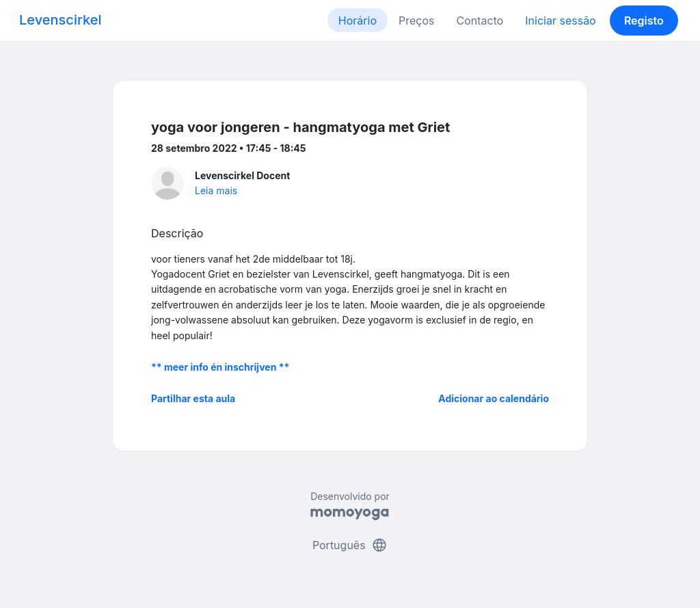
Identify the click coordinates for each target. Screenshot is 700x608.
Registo (644, 20)
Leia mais (216, 190)
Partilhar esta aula (193, 398)
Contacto (479, 20)
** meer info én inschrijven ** (220, 367)
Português (350, 545)
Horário (357, 20)
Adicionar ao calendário (493, 398)
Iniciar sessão (560, 20)
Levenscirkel (60, 20)
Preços (416, 20)
